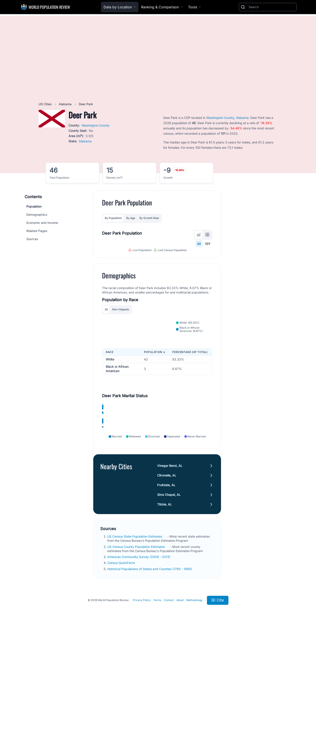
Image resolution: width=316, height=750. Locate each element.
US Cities (45, 104)
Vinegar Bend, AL (169, 583)
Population (33, 206)
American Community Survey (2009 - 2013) (139, 674)
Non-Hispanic (120, 385)
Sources (32, 239)
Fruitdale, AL (166, 602)
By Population (113, 218)
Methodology (194, 717)
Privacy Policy (142, 717)
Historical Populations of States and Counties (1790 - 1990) (150, 686)
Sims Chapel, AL (169, 612)
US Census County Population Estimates (136, 664)
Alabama (65, 104)
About (180, 717)
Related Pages (36, 231)
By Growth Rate (149, 218)
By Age (130, 218)
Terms (157, 717)
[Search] (271, 7)
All (199, 244)
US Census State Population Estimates (135, 654)
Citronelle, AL (166, 592)
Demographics (36, 214)
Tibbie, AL (164, 621)
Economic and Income (42, 223)
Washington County (95, 125)
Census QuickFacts (121, 680)
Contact (169, 717)
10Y (207, 244)
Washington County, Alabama (227, 118)
